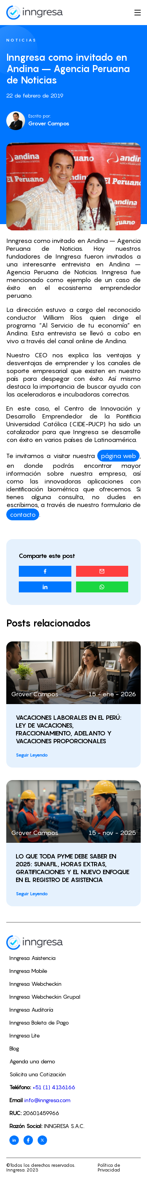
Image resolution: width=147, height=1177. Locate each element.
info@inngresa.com (47, 1100)
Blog (14, 1048)
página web (118, 456)
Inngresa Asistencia (32, 957)
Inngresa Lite (24, 1035)
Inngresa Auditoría (31, 1009)
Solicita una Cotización (37, 1074)
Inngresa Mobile (28, 970)
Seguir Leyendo (32, 755)
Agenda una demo (32, 1061)
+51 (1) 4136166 (54, 1087)
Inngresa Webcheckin (35, 983)
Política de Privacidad (109, 1167)
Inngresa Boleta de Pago (39, 1022)
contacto (23, 514)
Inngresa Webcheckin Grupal (44, 996)
